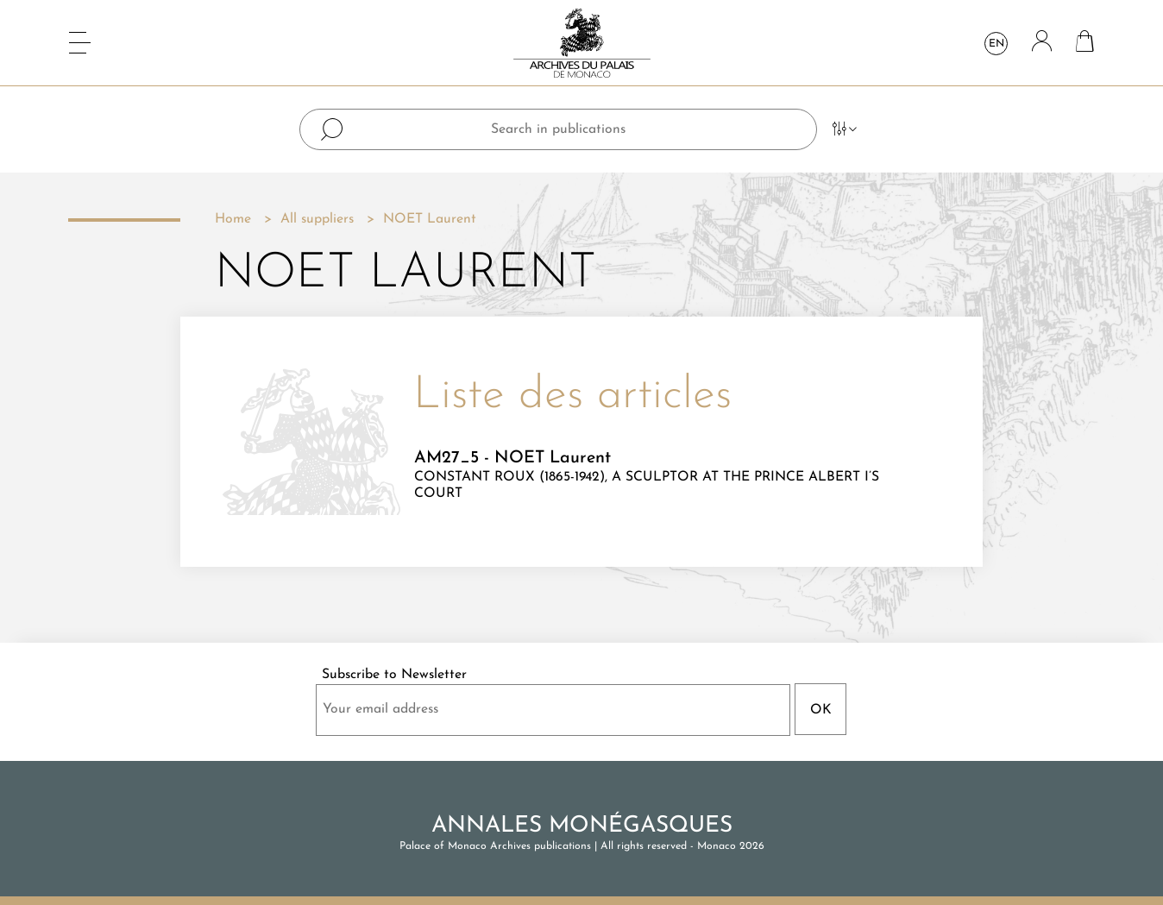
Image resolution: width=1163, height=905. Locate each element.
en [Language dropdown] (996, 44)
